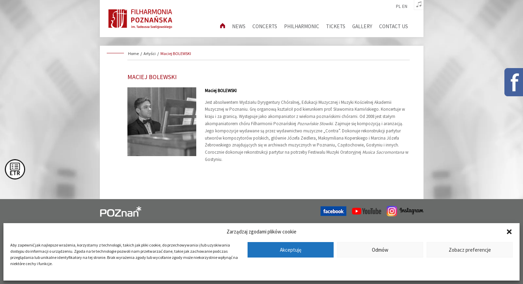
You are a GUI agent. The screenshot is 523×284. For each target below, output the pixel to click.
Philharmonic (301, 26)
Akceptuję (290, 250)
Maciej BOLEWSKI (175, 53)
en (404, 6)
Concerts (264, 26)
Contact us (393, 26)
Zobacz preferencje (470, 250)
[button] (509, 231)
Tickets (335, 26)
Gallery (362, 26)
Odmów (380, 250)
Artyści (150, 53)
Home (133, 53)
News (238, 26)
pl (398, 6)
